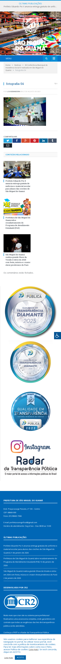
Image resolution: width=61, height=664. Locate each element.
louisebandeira (13, 91)
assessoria (23, 619)
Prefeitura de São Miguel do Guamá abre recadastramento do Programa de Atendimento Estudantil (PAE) (18, 222)
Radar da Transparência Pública (35, 632)
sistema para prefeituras (38, 615)
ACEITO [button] (20, 657)
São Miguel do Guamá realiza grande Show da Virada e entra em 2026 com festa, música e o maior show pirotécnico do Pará (18, 259)
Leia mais (33, 649)
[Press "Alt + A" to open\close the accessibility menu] (57, 335)
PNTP (15, 632)
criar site (20, 615)
